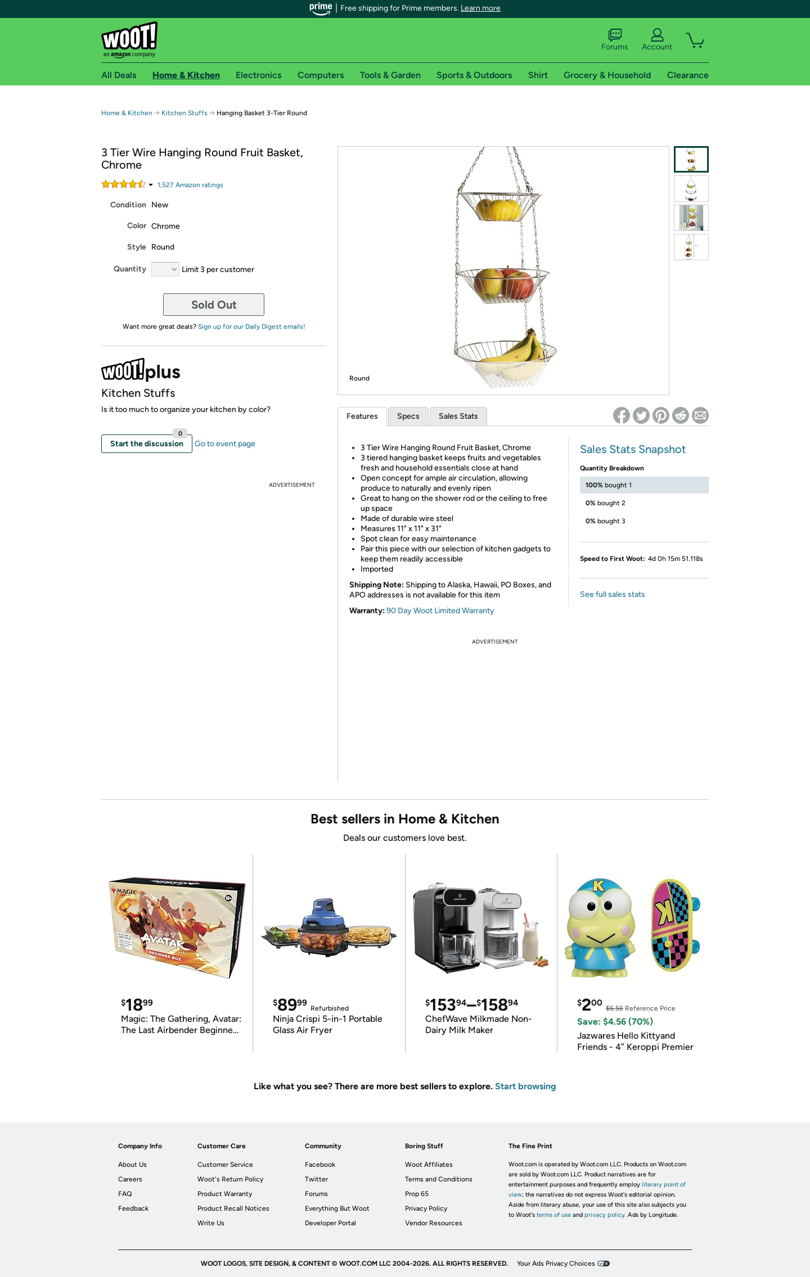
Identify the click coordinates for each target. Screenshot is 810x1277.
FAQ (125, 1194)
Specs (408, 416)
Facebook (320, 1165)
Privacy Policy (426, 1208)
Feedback (133, 1208)
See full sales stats (612, 594)
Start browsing (525, 1086)
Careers (130, 1179)
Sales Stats (458, 416)
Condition (128, 205)
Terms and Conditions (438, 1179)
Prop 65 (417, 1194)
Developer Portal (330, 1223)
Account (657, 40)
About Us (132, 1165)
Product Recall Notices (233, 1208)
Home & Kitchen (126, 113)
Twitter (316, 1179)
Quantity (130, 269)
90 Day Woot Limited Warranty (440, 610)
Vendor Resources (433, 1223)
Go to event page (225, 444)
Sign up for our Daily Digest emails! (251, 326)
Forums (614, 40)
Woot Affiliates (429, 1165)
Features (362, 416)
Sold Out (214, 304)
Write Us (210, 1223)
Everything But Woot (337, 1208)
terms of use (554, 1215)
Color (136, 225)
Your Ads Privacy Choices (556, 1263)
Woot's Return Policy (230, 1179)
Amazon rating (190, 185)
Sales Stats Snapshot (633, 449)
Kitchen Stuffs (184, 113)
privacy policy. (605, 1215)
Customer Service (225, 1165)
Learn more (481, 8)
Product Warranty (224, 1194)
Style (136, 247)
